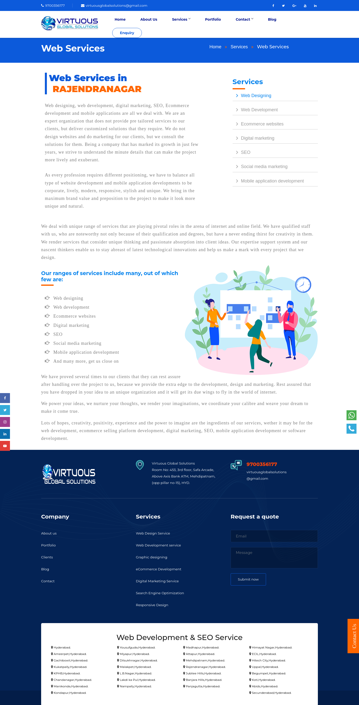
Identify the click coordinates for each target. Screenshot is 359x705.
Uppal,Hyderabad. (263, 666)
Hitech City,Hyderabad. (267, 659)
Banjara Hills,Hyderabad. (202, 679)
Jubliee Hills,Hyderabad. (202, 672)
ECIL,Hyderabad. (262, 653)
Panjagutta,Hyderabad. (201, 685)
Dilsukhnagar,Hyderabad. (137, 659)
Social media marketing (260, 165)
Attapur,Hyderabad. (199, 653)
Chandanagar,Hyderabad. (71, 679)
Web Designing (252, 94)
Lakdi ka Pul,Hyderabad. (136, 679)
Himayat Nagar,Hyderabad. (270, 646)
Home (146, 24)
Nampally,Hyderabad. (134, 685)
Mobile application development (268, 179)
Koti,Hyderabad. (262, 679)
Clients (47, 556)
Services (197, 24)
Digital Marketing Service (159, 580)
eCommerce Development (161, 568)
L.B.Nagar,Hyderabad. (134, 672)
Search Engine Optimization (162, 592)
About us (49, 532)
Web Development (255, 108)
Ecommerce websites (258, 122)
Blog (274, 24)
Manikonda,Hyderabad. (69, 685)
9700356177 (54, 5)
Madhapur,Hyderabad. (201, 646)
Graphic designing (153, 556)
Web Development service (160, 544)
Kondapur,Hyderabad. (68, 692)
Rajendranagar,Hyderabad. (204, 666)
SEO (242, 151)
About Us (170, 24)
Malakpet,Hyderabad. (134, 666)
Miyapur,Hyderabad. (133, 653)
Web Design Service (154, 532)
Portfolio (225, 24)
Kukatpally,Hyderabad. (69, 666)
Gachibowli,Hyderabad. (69, 659)
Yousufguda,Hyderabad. (136, 646)
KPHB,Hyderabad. (65, 672)
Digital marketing (253, 137)
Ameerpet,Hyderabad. (69, 653)
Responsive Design (153, 604)
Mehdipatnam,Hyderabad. (204, 659)
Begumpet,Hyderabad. (267, 672)
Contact (251, 24)
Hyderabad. (61, 646)
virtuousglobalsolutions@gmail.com (119, 5)
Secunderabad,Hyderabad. (270, 692)
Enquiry (303, 24)
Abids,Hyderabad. (263, 685)
